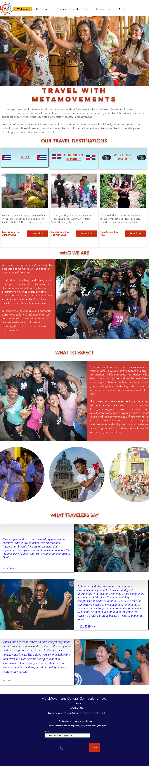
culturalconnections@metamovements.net (74, 713)
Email (47, 731)
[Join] (94, 747)
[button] (74, 51)
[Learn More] (37, 233)
